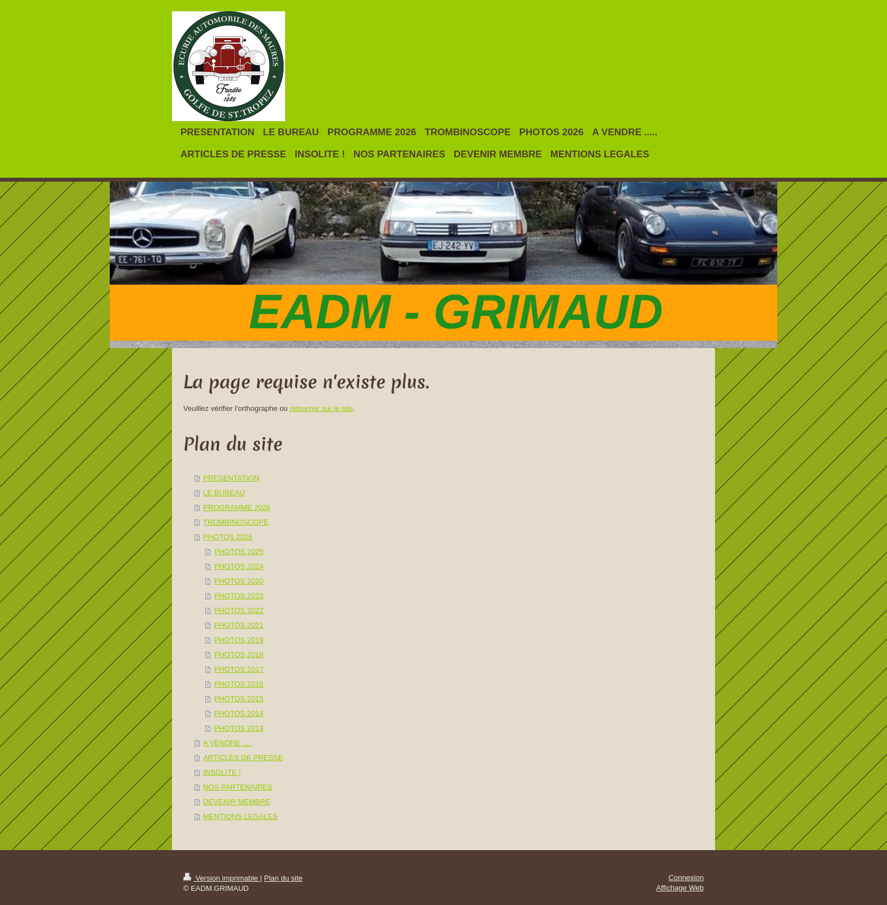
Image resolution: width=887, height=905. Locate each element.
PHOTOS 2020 (239, 581)
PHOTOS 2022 (239, 610)
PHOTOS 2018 (239, 654)
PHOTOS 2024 (239, 566)
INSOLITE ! (221, 772)
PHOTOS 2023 (239, 595)
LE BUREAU (224, 492)
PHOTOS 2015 (239, 698)
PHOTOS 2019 (239, 640)
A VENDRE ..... (227, 743)
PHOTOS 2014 (239, 713)
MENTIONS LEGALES (240, 816)
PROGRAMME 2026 (236, 507)
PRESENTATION (231, 478)
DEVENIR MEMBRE (236, 801)
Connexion (686, 877)
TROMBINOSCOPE (236, 522)
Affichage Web (680, 887)
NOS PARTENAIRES (237, 787)
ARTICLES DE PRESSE (243, 757)
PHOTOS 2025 (239, 551)
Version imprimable (221, 878)
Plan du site (283, 878)
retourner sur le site (321, 408)
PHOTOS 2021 (239, 625)
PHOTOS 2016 (239, 684)
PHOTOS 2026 (227, 537)
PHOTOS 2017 (239, 669)
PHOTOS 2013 (239, 728)
